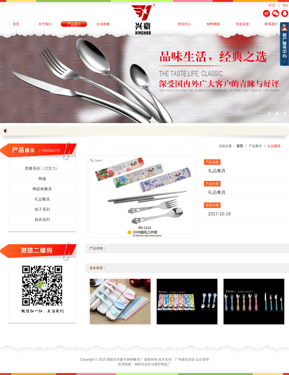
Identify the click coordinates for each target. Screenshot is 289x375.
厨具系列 (42, 219)
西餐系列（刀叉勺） (42, 168)
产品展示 (74, 24)
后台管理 (202, 359)
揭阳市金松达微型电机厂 (153, 364)
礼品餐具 (42, 199)
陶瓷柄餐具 (42, 189)
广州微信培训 (185, 359)
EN (285, 5)
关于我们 (45, 24)
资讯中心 (184, 24)
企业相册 (103, 24)
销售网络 (213, 24)
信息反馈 (242, 24)
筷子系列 (42, 209)
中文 (272, 5)
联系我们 (271, 24)
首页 (16, 24)
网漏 (42, 178)
